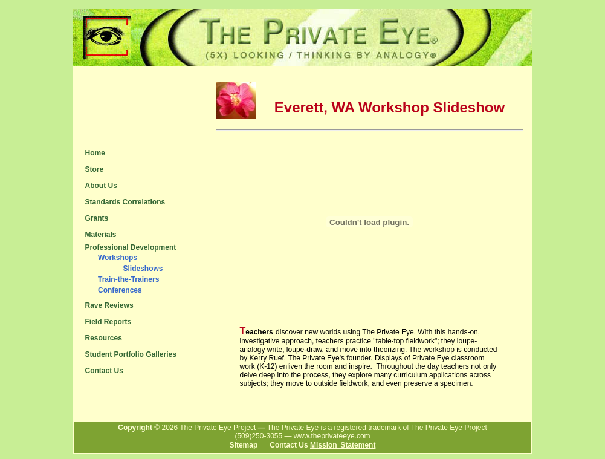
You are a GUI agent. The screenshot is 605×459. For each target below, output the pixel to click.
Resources (103, 338)
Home (95, 153)
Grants (97, 218)
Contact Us (104, 370)
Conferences (120, 290)
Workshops (117, 257)
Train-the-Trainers (128, 279)
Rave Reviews (109, 305)
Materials (101, 234)
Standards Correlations (125, 202)
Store (94, 169)
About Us (101, 185)
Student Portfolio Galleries (130, 354)
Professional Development (130, 247)
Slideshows (143, 268)
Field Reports (108, 321)
